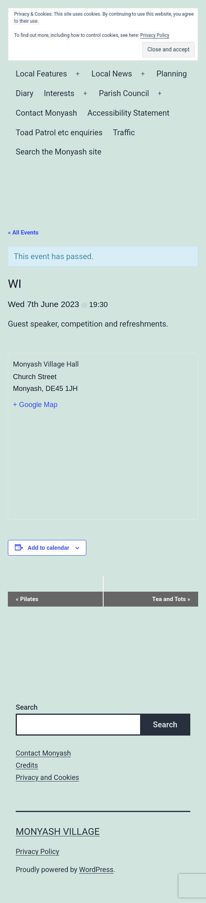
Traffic (124, 132)
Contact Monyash (46, 113)
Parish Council (124, 93)
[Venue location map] (103, 464)
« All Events (23, 232)
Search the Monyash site (58, 151)
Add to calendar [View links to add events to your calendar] (48, 548)
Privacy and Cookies (47, 777)
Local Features (41, 73)
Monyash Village (58, 831)
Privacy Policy (37, 851)
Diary (24, 93)
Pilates (27, 599)
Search (27, 707)
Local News (111, 73)
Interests (59, 93)
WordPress (96, 869)
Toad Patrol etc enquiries (59, 132)
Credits (27, 765)
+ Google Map (35, 405)
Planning (172, 73)
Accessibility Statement (129, 113)
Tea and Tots (171, 599)
